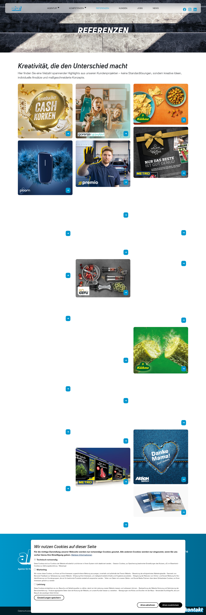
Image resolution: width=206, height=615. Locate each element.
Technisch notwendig (47, 559)
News (156, 8)
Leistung (41, 584)
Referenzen (102, 8)
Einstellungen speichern (49, 597)
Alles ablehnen (147, 605)
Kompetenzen (76, 8)
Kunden (123, 8)
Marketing (42, 569)
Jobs (140, 8)
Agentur (52, 8)
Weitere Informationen (81, 555)
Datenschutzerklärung (28, 611)
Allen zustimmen (170, 605)
